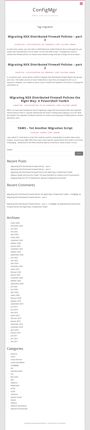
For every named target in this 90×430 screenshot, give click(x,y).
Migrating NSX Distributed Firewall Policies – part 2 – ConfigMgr (32, 204)
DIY (12, 368)
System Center (16, 397)
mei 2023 (14, 260)
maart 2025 (15, 237)
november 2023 (17, 249)
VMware (73, 44)
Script (57, 44)
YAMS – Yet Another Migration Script (45, 128)
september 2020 (17, 284)
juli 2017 (14, 336)
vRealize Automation (19, 406)
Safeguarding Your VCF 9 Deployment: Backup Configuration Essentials (38, 178)
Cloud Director (16, 359)
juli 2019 (14, 307)
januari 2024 (16, 246)
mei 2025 (14, 232)
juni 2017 (14, 338)
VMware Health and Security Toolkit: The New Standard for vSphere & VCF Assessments (45, 175)
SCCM (13, 388)
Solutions (65, 44)
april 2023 (15, 263)
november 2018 (17, 327)
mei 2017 (14, 341)
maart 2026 (15, 223)
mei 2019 (14, 312)
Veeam (13, 400)
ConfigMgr (45, 9)
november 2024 (17, 240)
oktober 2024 (16, 243)
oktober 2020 (16, 281)
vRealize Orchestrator (19, 409)
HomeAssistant (16, 371)
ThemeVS (62, 423)
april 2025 (15, 234)
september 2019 (17, 304)
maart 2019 (15, 315)
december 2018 (17, 324)
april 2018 (15, 330)
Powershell (49, 44)
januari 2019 (16, 321)
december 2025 (17, 226)
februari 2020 (16, 298)
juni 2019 (14, 310)
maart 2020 (15, 295)
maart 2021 (15, 269)
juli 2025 (14, 229)
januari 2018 (16, 333)
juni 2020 (14, 289)
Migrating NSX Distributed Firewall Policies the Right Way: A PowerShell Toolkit (45, 99)
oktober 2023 (16, 252)
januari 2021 (16, 275)
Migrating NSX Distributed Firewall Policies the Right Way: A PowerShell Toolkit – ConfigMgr (42, 194)
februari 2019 (16, 318)
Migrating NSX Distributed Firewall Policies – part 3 (45, 38)
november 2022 (17, 266)
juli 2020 (14, 286)
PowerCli (43, 133)
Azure (13, 356)
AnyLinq (14, 354)
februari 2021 (16, 272)
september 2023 (17, 255)
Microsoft (14, 377)
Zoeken (10, 150)
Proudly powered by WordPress (35, 423)
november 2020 (17, 278)
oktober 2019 (16, 301)
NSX (43, 44)
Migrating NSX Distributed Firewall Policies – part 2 (45, 66)
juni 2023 (14, 258)
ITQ (40, 105)
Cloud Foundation (33, 44)
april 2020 (15, 292)
